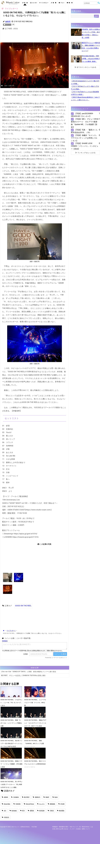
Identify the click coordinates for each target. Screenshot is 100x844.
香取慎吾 (51, 804)
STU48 (61, 804)
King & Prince (29, 804)
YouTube (34, 827)
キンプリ (41, 804)
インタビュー (44, 2)
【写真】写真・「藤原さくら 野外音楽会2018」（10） (84, 131)
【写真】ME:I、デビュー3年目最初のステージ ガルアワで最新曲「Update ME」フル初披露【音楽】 (85, 123)
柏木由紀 (13, 810)
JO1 (4, 810)
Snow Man (6, 804)
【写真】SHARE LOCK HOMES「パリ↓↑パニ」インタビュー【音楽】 (84, 146)
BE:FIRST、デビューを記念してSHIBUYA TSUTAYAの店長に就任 (23, 675)
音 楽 (25, 2)
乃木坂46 (15, 797)
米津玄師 (41, 810)
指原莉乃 (36, 797)
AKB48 (5, 797)
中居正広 (5, 817)
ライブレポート (11, 630)
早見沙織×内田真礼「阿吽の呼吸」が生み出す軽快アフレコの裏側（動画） (91, 58)
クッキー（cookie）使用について (80, 829)
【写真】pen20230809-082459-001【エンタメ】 (82, 115)
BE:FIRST (26, 797)
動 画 (69, 2)
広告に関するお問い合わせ (60, 829)
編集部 (8, 21)
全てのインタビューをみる (85, 67)
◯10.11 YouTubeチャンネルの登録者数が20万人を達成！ (85, 93)
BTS (22, 810)
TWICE (51, 810)
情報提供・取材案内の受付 (60, 827)
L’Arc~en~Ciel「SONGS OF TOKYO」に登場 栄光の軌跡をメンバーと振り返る (28, 671)
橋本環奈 (60, 810)
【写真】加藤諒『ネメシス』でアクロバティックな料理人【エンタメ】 (84, 138)
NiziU (55, 797)
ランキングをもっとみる (85, 153)
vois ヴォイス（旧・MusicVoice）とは (81, 827)
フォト (61, 2)
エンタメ (33, 2)
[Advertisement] (35, 37)
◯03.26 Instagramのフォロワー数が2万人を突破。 (85, 82)
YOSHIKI (17, 804)
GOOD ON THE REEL (23, 606)
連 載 (53, 2)
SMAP (46, 797)
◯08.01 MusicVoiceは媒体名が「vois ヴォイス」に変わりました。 (85, 98)
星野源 (31, 810)
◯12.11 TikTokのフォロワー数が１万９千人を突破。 (85, 87)
